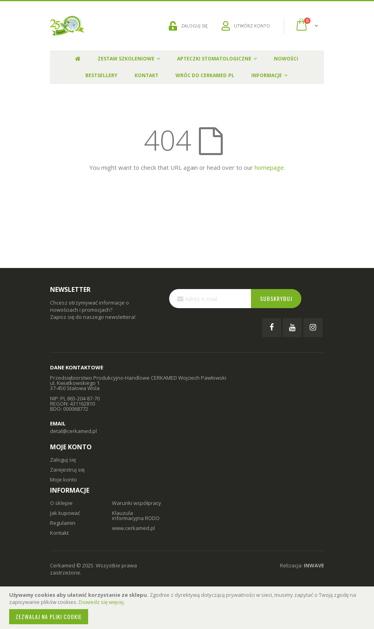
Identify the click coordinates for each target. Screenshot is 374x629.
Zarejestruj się (67, 469)
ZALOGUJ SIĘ (188, 26)
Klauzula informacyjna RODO (136, 515)
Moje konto (63, 479)
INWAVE (314, 565)
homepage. (269, 167)
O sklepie (61, 503)
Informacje (266, 75)
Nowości (286, 58)
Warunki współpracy (136, 503)
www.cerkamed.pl (133, 528)
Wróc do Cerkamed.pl (204, 75)
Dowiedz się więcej (101, 602)
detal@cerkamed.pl (73, 431)
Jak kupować (65, 512)
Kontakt (146, 75)
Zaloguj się (63, 459)
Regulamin (62, 522)
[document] (188, 607)
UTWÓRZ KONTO (246, 26)
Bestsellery (101, 75)
